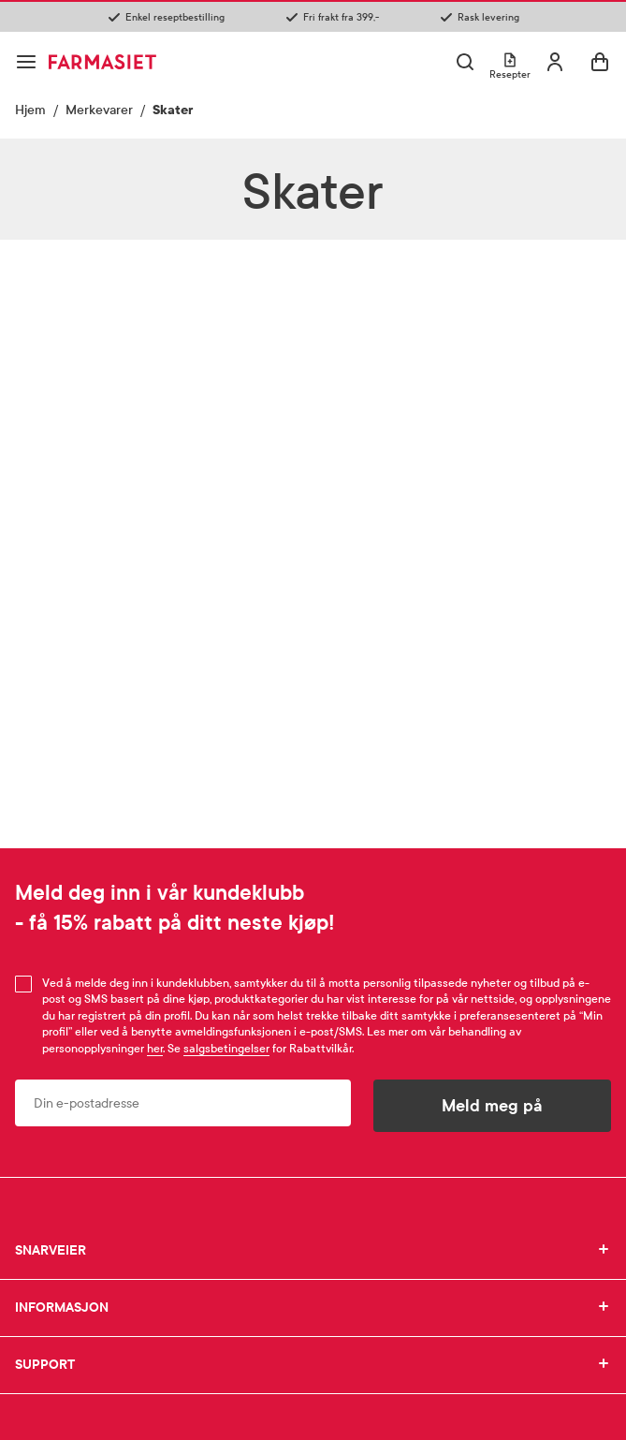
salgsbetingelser (226, 1048)
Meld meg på (492, 1106)
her (155, 1048)
